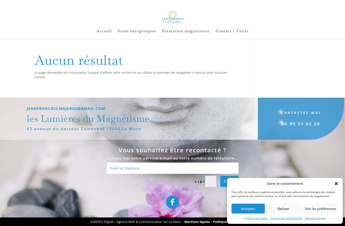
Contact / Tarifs (232, 31)
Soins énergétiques (137, 31)
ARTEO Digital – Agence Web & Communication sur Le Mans (137, 222)
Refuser (284, 208)
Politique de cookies (256, 218)
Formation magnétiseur (186, 31)
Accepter (248, 208)
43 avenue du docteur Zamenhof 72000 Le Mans (79, 128)
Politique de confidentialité (286, 218)
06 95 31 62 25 (296, 123)
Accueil (104, 31)
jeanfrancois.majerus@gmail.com (61, 108)
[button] (336, 183)
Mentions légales (315, 218)
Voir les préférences (320, 208)
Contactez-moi (296, 113)
